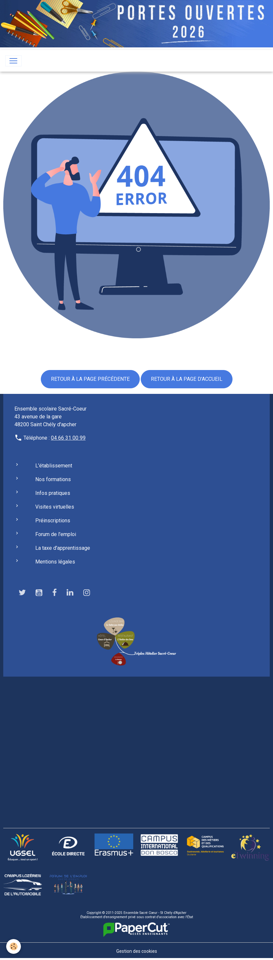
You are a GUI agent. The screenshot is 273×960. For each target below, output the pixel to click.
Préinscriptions (52, 520)
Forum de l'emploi (55, 534)
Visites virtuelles (54, 507)
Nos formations (53, 479)
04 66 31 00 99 (68, 438)
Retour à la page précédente (90, 379)
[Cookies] (14, 946)
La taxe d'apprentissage (62, 548)
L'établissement (53, 466)
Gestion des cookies (136, 951)
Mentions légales (55, 562)
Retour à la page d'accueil (186, 379)
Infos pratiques (52, 493)
